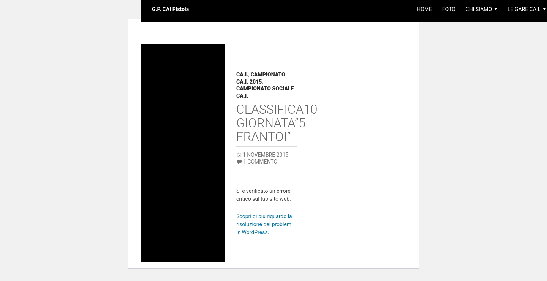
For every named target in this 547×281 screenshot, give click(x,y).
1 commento (260, 162)
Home (424, 9)
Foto (448, 9)
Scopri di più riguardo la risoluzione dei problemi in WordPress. (264, 224)
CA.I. (242, 74)
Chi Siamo (479, 9)
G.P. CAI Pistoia (170, 9)
